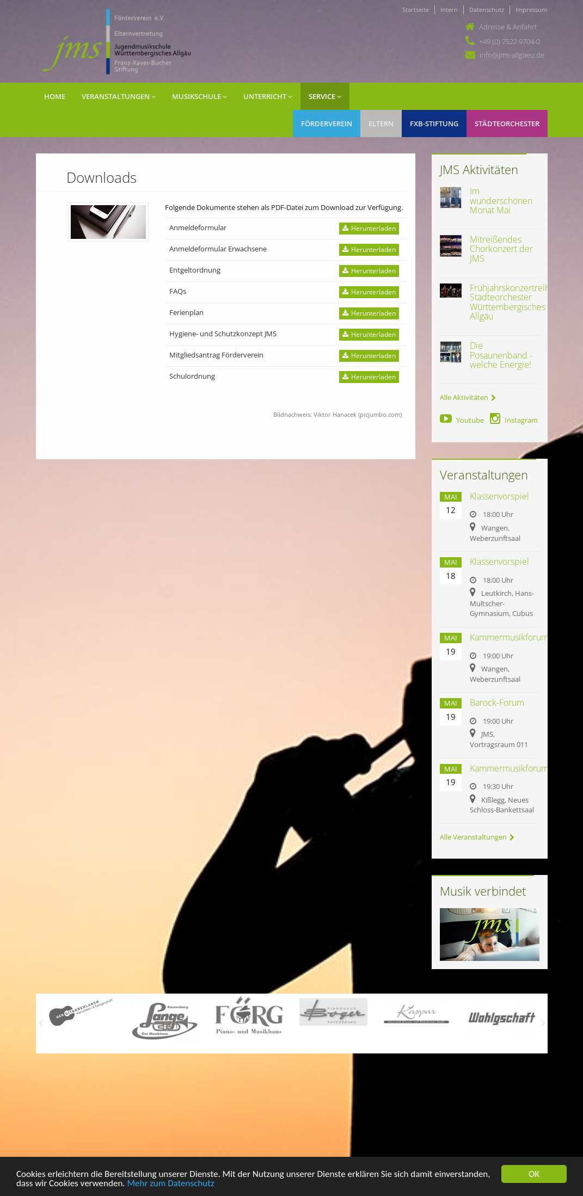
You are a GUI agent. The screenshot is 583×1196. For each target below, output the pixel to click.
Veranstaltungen (119, 96)
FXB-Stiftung (434, 123)
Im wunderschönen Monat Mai (501, 200)
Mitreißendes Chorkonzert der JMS (501, 248)
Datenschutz (486, 9)
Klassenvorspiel (499, 496)
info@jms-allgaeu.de (512, 55)
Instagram (514, 420)
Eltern (381, 123)
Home (54, 96)
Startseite (415, 9)
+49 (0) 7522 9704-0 (509, 41)
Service (325, 96)
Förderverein (326, 123)
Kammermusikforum (509, 637)
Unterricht (267, 96)
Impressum (531, 9)
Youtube (462, 420)
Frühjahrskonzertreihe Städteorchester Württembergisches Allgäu (512, 302)
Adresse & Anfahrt (508, 27)
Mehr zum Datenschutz (170, 1183)
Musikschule (199, 96)
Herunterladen (369, 228)
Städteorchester (507, 123)
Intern (449, 9)
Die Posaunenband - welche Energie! (501, 355)
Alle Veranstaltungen (477, 837)
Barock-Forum (497, 702)
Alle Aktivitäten (468, 397)
